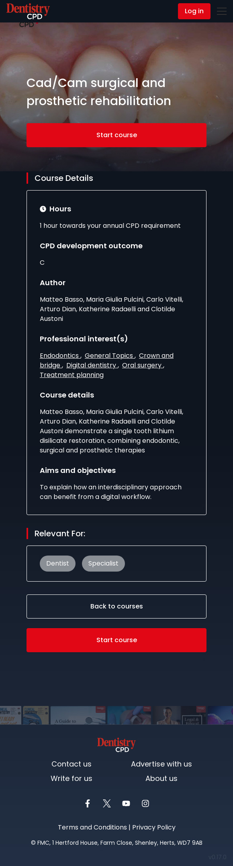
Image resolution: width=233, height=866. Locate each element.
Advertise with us (161, 764)
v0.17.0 (219, 857)
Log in (194, 11)
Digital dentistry (92, 365)
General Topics (110, 356)
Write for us (71, 778)
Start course (116, 135)
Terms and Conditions (92, 827)
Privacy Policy (154, 827)
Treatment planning (72, 375)
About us (161, 778)
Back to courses (116, 606)
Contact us (71, 764)
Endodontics (60, 356)
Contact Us (25, 11)
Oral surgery (142, 365)
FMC (43, 843)
